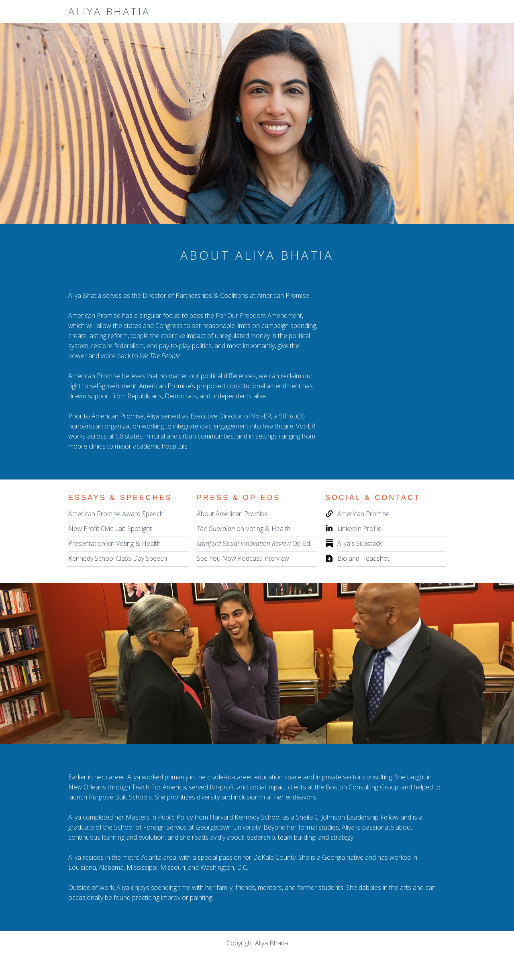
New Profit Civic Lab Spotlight (110, 529)
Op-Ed (253, 543)
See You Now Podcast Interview (243, 558)
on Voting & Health (243, 529)
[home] (109, 11)
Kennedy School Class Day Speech (117, 558)
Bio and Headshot (363, 558)
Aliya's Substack (359, 543)
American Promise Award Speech (115, 514)
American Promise (363, 514)
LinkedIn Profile (359, 529)
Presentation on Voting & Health (114, 543)
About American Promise (232, 514)
